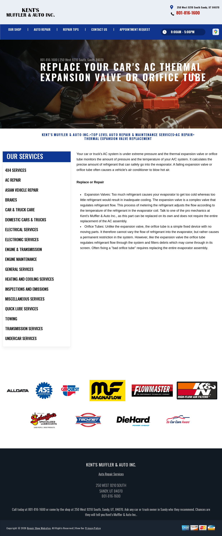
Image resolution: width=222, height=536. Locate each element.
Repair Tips (71, 29)
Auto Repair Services (111, 475)
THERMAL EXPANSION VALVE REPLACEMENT (118, 140)
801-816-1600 (188, 12)
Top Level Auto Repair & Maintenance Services (132, 137)
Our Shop (14, 29)
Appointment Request (135, 29)
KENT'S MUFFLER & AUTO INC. (66, 137)
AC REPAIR (184, 137)
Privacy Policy (93, 530)
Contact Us (99, 29)
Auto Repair (42, 29)
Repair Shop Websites (39, 530)
